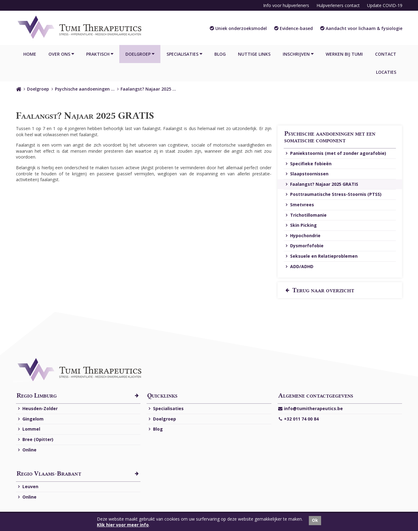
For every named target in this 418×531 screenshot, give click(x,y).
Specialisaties (182, 54)
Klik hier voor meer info (123, 525)
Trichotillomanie (305, 215)
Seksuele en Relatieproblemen (321, 256)
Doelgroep (138, 54)
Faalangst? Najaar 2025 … (148, 89)
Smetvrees (299, 205)
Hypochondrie (302, 236)
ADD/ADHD (298, 267)
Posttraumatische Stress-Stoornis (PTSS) (333, 194)
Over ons (59, 54)
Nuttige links (254, 54)
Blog (220, 54)
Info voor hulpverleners (286, 5)
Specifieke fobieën (308, 164)
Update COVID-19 (384, 5)
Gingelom (30, 419)
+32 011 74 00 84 (298, 419)
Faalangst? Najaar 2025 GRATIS (321, 184)
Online (26, 450)
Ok (315, 520)
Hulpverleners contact (338, 5)
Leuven (27, 487)
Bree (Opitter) (35, 439)
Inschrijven (296, 54)
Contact (385, 54)
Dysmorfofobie (304, 246)
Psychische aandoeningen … (85, 89)
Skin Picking (300, 225)
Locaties (386, 72)
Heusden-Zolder (37, 409)
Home (29, 54)
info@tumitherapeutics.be (310, 409)
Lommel (28, 429)
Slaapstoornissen (306, 174)
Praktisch (97, 54)
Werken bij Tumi (344, 54)
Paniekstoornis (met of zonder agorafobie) (335, 153)
